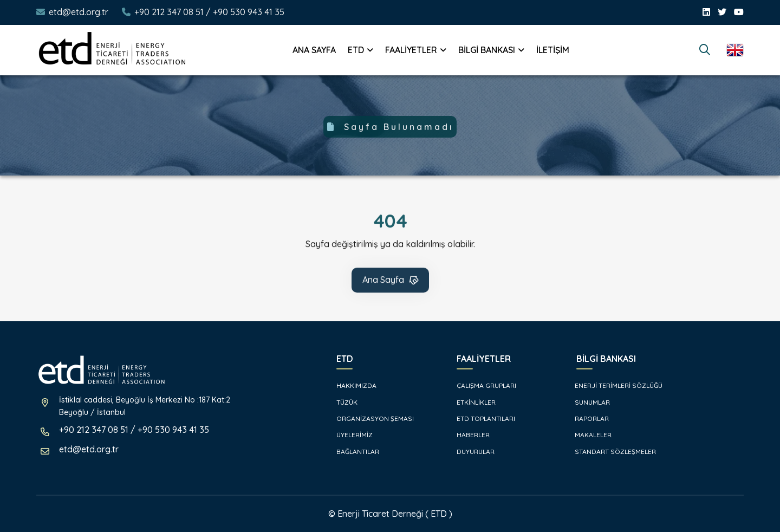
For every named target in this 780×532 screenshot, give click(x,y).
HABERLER (468, 435)
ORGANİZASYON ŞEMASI (370, 418)
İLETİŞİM (552, 49)
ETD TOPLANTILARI (480, 418)
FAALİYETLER (411, 49)
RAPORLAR (587, 418)
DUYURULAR (470, 451)
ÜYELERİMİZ (349, 435)
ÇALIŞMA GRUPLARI (481, 385)
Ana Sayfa (391, 282)
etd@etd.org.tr (78, 12)
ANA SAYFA (314, 49)
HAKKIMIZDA (351, 385)
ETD (356, 49)
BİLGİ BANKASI (486, 49)
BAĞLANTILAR (352, 451)
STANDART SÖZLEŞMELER (611, 451)
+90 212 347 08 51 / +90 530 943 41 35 (209, 12)
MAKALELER (589, 435)
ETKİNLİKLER (471, 402)
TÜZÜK (342, 402)
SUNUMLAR (588, 402)
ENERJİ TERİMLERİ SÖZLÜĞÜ (614, 385)
